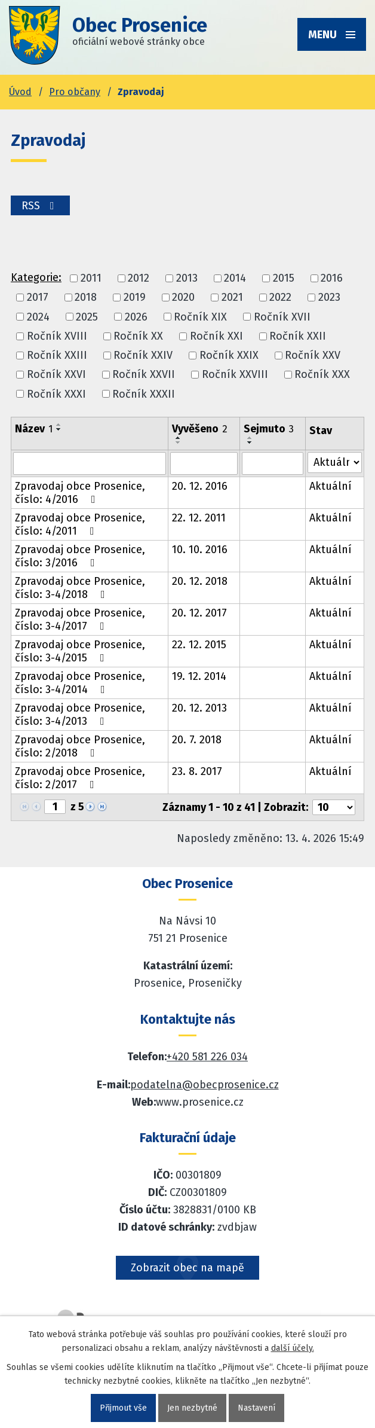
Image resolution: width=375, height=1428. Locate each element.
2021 (232, 297)
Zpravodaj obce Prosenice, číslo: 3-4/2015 (80, 651)
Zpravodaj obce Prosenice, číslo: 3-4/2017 (80, 619)
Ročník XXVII (143, 375)
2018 (86, 297)
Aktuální (330, 486)
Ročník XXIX (229, 355)
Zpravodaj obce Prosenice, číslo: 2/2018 (80, 746)
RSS (40, 205)
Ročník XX (138, 336)
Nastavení (256, 1408)
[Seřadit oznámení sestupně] (59, 429)
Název (34, 428)
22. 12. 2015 (199, 644)
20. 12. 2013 (199, 708)
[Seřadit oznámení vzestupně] (59, 424)
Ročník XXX (322, 375)
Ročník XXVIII (235, 375)
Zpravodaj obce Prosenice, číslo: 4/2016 (80, 493)
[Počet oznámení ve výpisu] (333, 807)
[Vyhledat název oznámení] (89, 463)
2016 (332, 278)
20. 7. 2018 (197, 739)
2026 (136, 317)
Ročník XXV (312, 355)
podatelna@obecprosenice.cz (204, 1084)
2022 (280, 297)
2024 (38, 317)
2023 (329, 297)
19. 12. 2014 (199, 676)
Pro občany (74, 91)
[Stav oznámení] (335, 462)
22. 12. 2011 (199, 517)
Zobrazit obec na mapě (187, 1267)
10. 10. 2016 (200, 549)
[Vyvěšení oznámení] (203, 463)
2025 (87, 317)
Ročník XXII (297, 336)
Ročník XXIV (143, 355)
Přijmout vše (123, 1408)
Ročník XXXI (56, 394)
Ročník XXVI (56, 375)
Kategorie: (36, 277)
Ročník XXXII (143, 394)
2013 (187, 278)
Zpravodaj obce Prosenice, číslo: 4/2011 (80, 524)
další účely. (292, 1348)
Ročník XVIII (57, 336)
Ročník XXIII (57, 355)
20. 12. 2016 (200, 486)
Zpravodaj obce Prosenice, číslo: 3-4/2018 (80, 588)
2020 (183, 297)
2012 (138, 278)
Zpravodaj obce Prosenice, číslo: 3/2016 (80, 556)
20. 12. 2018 (200, 581)
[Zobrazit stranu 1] (55, 807)
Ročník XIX (200, 317)
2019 (135, 297)
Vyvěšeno (200, 428)
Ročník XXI (216, 336)
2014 (235, 278)
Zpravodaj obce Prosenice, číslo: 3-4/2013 (80, 714)
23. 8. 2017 (197, 771)
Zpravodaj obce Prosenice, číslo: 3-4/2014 (80, 683)
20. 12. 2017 (199, 613)
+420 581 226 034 (207, 1056)
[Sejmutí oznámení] (272, 463)
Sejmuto (269, 428)
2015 (283, 278)
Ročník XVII (282, 317)
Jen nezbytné (192, 1408)
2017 (37, 297)
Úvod (20, 91)
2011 (91, 278)
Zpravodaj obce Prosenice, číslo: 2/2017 (80, 778)
